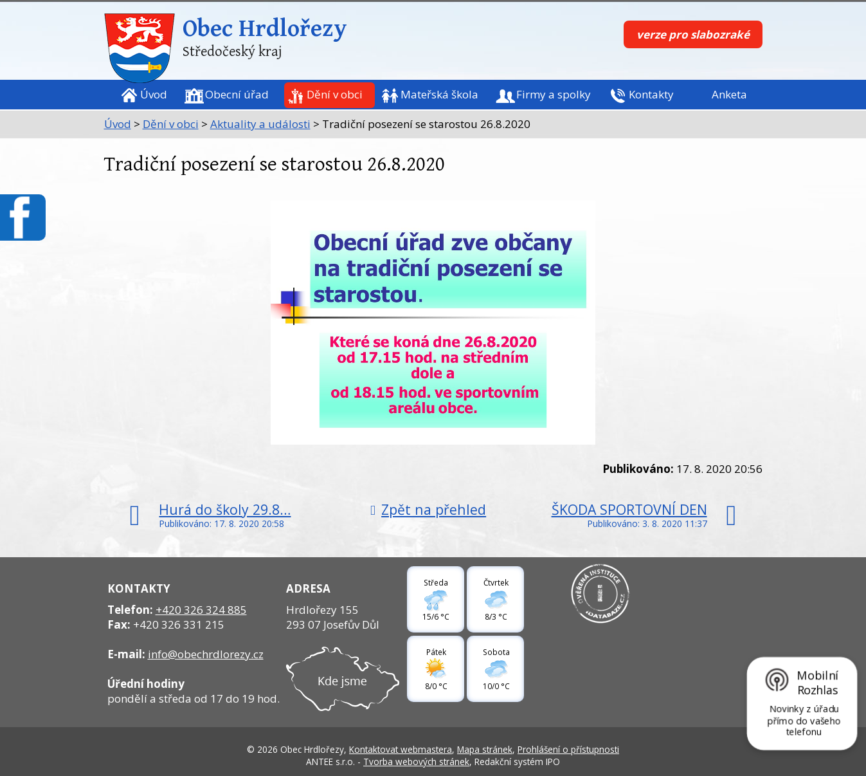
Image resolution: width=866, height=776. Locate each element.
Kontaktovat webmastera (400, 749)
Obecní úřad (237, 94)
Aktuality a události (260, 123)
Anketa (729, 94)
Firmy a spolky (553, 94)
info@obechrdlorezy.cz (206, 654)
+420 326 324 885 (201, 609)
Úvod (153, 94)
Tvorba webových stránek (416, 761)
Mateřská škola (439, 94)
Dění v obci (335, 94)
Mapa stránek (484, 749)
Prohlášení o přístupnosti (568, 749)
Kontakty (651, 94)
